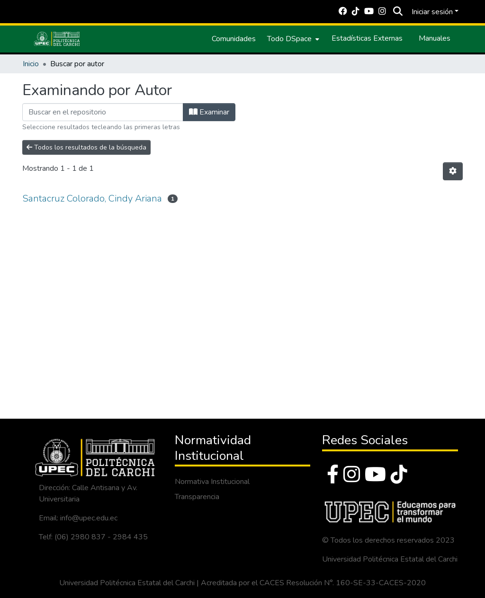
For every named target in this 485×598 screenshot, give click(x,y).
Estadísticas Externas (367, 38)
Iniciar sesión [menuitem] (432, 12)
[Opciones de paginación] (453, 171)
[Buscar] (398, 12)
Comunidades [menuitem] (234, 39)
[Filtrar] (102, 112)
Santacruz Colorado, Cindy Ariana (92, 198)
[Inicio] (57, 38)
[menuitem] (292, 39)
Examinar (209, 112)
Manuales (434, 38)
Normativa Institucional (212, 481)
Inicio (31, 64)
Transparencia (197, 497)
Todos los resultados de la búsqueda (86, 147)
